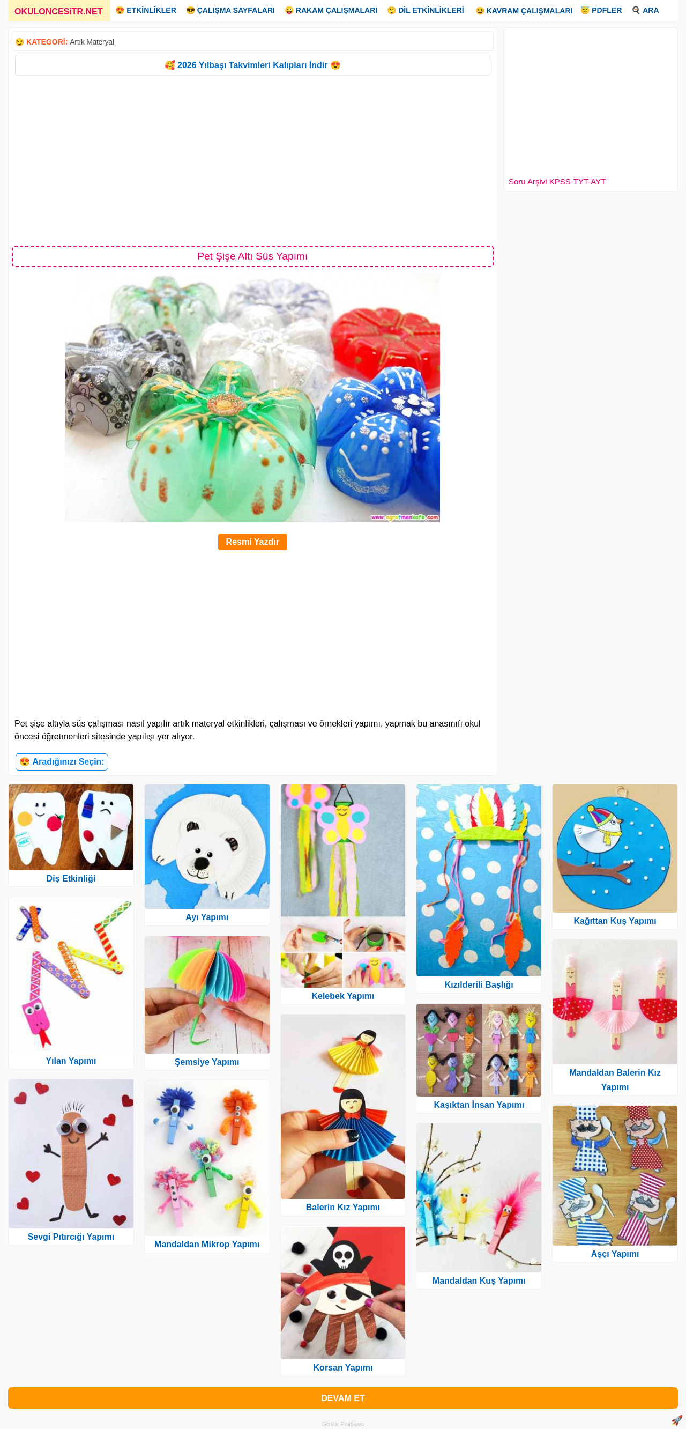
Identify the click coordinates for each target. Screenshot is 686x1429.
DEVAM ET (342, 1398)
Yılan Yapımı (71, 1060)
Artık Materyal (92, 42)
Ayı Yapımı (206, 917)
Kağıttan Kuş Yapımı (614, 920)
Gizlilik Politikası (343, 1424)
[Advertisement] (252, 160)
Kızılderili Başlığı (479, 984)
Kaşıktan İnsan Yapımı (479, 1104)
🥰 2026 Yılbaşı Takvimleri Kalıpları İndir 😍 (253, 65)
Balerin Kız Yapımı (343, 1207)
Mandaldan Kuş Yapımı (479, 1280)
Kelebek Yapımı (342, 996)
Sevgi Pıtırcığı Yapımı (71, 1236)
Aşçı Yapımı (615, 1253)
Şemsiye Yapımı (207, 1062)
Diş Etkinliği (71, 878)
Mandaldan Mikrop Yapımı (206, 1244)
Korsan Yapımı (343, 1367)
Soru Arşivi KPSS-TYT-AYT (557, 181)
